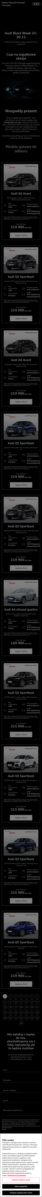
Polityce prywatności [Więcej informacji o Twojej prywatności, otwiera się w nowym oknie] (16, 1185)
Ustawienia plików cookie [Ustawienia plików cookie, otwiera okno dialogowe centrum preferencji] (21, 1190)
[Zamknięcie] (39, 1146)
